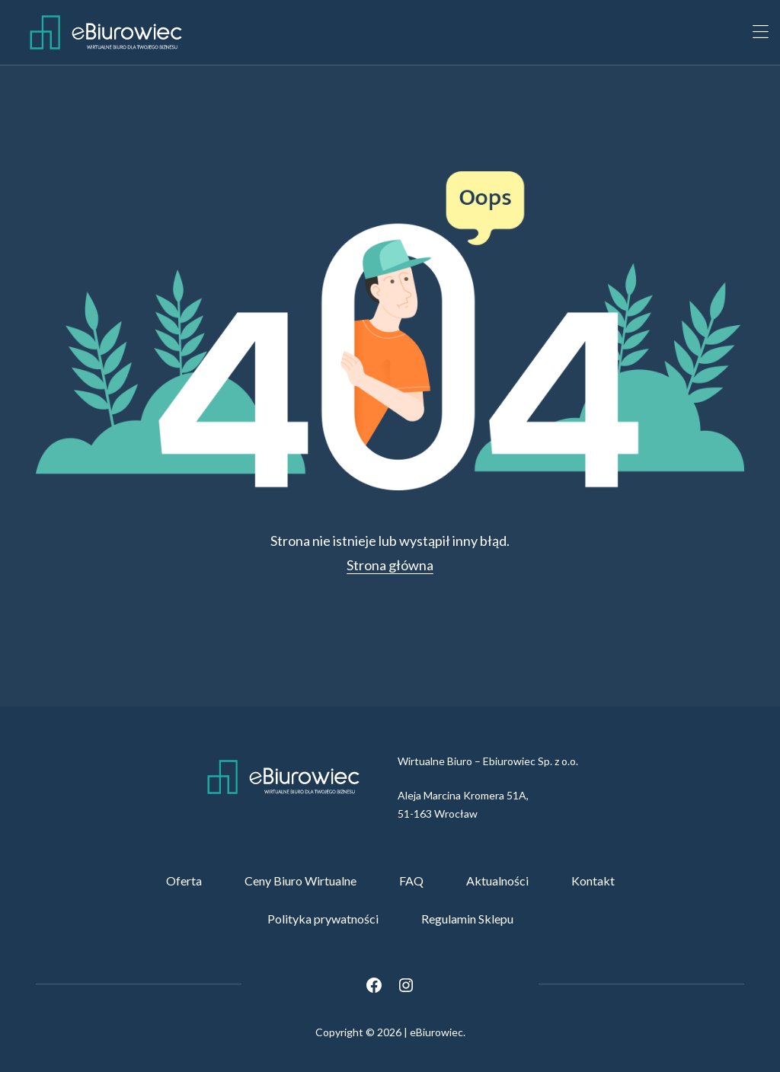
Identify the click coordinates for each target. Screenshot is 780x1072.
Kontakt (593, 880)
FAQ (411, 880)
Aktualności (497, 880)
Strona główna (390, 565)
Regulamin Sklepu (467, 918)
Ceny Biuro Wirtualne (300, 880)
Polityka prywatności (323, 918)
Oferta (184, 880)
